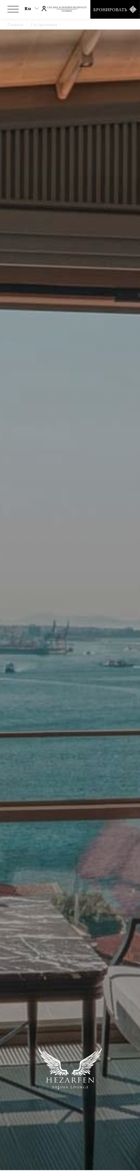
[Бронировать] (115, 9)
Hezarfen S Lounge (83, 24)
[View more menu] (13, 11)
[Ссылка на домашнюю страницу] (70, 9)
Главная (15, 24)
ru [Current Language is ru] (32, 8)
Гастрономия (44, 24)
